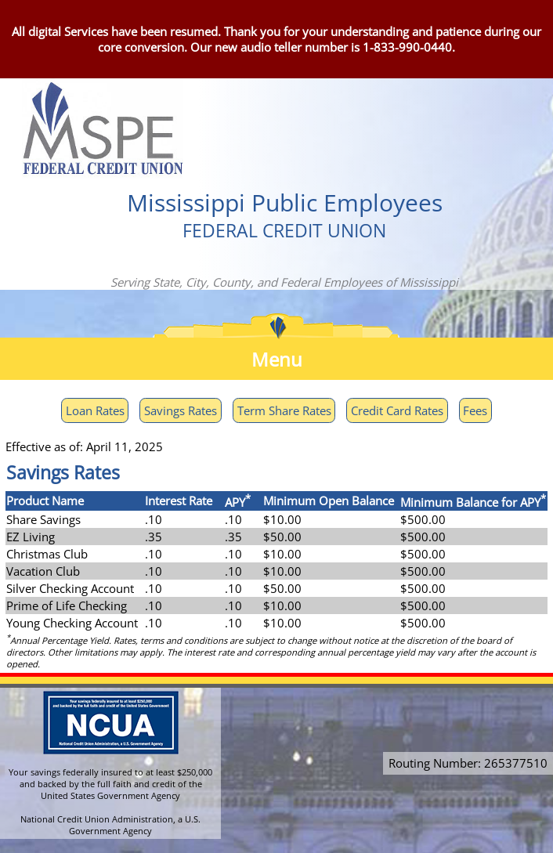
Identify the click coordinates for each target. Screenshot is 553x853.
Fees (475, 410)
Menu (276, 359)
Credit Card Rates (397, 410)
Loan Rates (95, 410)
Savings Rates (180, 410)
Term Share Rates (284, 410)
